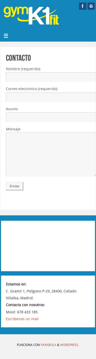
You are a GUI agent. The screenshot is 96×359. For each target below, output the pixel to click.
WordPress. (69, 352)
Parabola (48, 352)
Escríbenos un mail (22, 326)
